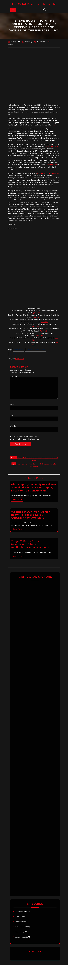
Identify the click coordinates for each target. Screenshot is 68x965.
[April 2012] (43, 331)
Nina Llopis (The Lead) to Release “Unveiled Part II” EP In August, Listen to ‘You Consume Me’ (33, 487)
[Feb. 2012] (45, 322)
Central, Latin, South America (48, 173)
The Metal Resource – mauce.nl (34, 4)
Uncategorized (20, 937)
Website (13, 426)
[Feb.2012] (35, 326)
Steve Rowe (14, 354)
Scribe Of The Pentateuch (36, 350)
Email (12, 415)
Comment (14, 376)
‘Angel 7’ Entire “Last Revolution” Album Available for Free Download (30, 544)
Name (12, 405)
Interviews (19, 922)
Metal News (19, 359)
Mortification (18, 350)
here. (53, 125)
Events (17, 917)
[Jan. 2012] (36, 313)
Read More (17, 499)
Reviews (18, 932)
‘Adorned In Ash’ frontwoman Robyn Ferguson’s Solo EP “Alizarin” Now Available (30, 514)
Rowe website (52, 165)
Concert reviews (21, 912)
